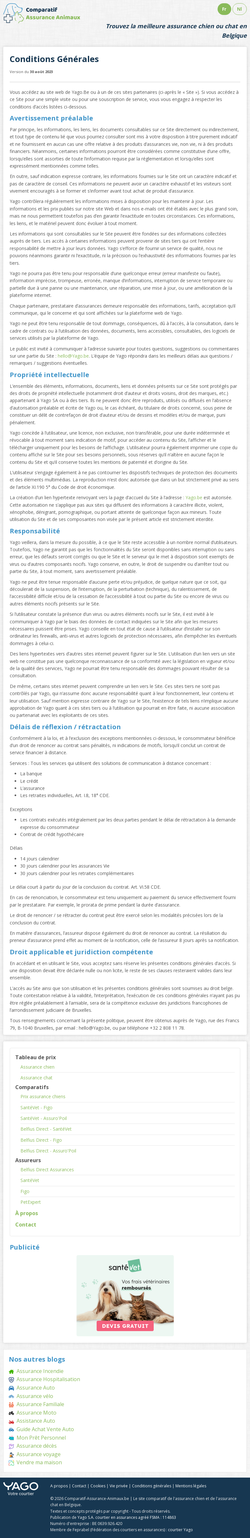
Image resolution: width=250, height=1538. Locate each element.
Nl (239, 9)
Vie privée (119, 1486)
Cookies (97, 1486)
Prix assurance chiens (42, 1096)
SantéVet (29, 1180)
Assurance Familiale (36, 1404)
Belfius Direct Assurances (47, 1169)
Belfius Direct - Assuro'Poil (48, 1151)
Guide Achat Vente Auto (41, 1429)
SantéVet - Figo (36, 1107)
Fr (224, 9)
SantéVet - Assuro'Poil (43, 1118)
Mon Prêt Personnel (37, 1437)
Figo (25, 1191)
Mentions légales (190, 1486)
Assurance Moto (32, 1412)
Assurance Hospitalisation (44, 1379)
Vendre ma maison (35, 1462)
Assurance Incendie (36, 1371)
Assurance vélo (31, 1396)
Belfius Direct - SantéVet (46, 1129)
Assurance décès (33, 1445)
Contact (25, 1224)
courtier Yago (180, 1529)
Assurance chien (37, 1067)
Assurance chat (36, 1077)
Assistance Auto (32, 1420)
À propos (26, 1213)
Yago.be (193, 497)
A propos (59, 1486)
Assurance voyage (35, 1454)
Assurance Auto (32, 1387)
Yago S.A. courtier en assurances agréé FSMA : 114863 (126, 1517)
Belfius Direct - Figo (41, 1140)
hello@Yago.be (73, 356)
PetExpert (30, 1202)
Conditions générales (151, 1486)
